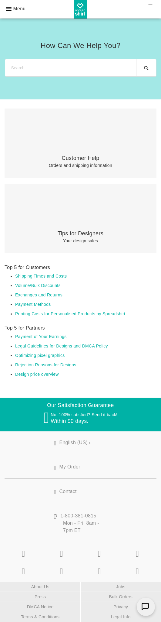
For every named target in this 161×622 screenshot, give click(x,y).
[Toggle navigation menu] (150, 6)
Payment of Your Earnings (41, 336)
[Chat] (146, 607)
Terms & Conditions (40, 616)
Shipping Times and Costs (41, 276)
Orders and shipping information (80, 161)
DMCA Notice (40, 606)
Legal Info (121, 616)
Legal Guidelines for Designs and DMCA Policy (61, 346)
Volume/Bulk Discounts (38, 285)
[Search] (80, 68)
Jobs (121, 586)
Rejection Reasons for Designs (45, 364)
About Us (40, 586)
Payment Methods (33, 304)
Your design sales (80, 236)
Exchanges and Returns (38, 294)
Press (40, 596)
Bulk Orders (120, 596)
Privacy (120, 606)
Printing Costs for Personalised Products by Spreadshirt (70, 313)
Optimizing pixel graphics (40, 355)
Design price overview (37, 374)
